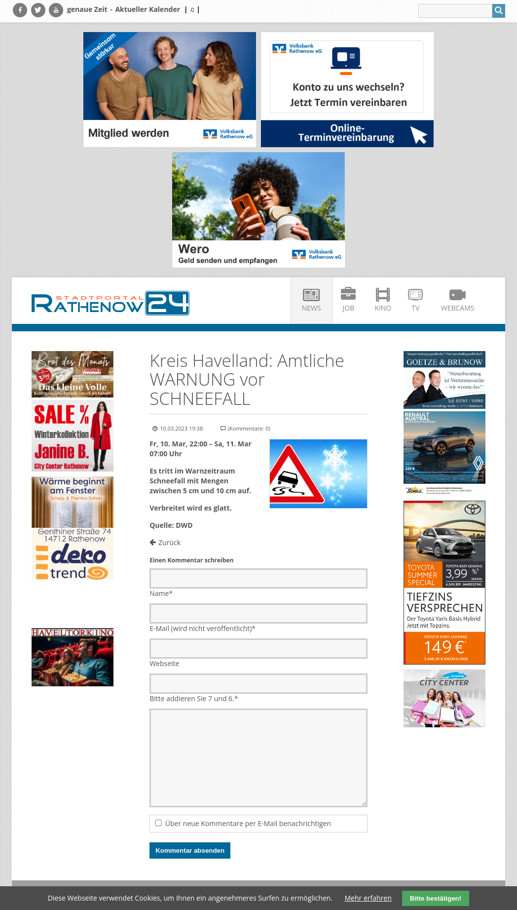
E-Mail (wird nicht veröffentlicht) (202, 628)
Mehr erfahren (368, 898)
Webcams (458, 308)
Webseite (164, 663)
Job (349, 308)
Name (161, 593)
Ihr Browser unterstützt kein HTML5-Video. (72, 605)
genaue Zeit (87, 9)
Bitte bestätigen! (435, 898)
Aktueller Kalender (147, 9)
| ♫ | (192, 9)
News (311, 308)
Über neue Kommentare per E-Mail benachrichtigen (248, 823)
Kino (382, 308)
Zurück (169, 542)
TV (415, 308)
